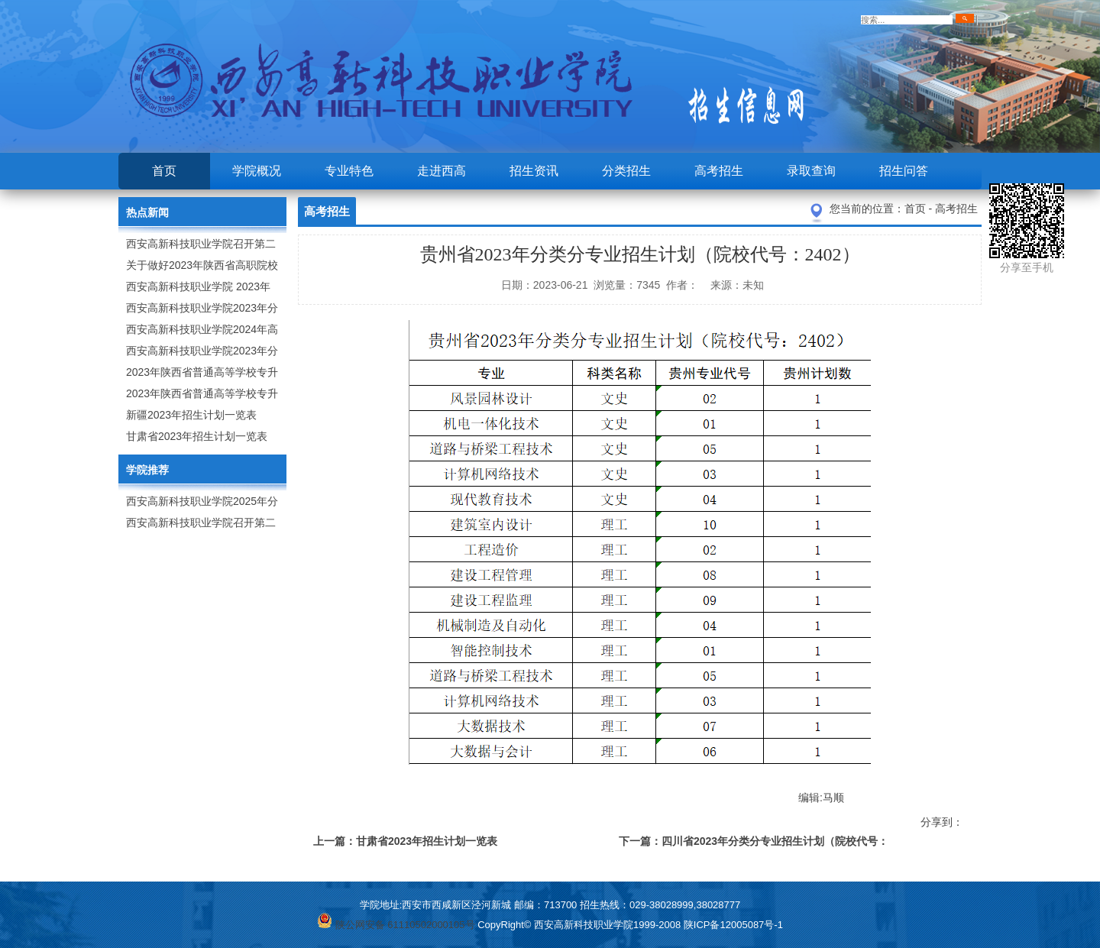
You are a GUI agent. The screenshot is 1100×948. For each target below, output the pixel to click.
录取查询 (811, 170)
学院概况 (256, 170)
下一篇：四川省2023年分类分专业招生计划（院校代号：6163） (753, 844)
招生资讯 (534, 170)
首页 (164, 170)
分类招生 (626, 170)
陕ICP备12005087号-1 (733, 924)
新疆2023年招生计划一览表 (191, 415)
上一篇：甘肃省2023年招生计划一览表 (405, 841)
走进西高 (441, 170)
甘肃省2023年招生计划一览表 (196, 436)
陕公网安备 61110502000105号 (395, 924)
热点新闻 (147, 212)
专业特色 (349, 170)
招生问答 (903, 170)
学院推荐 (147, 470)
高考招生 (718, 170)
